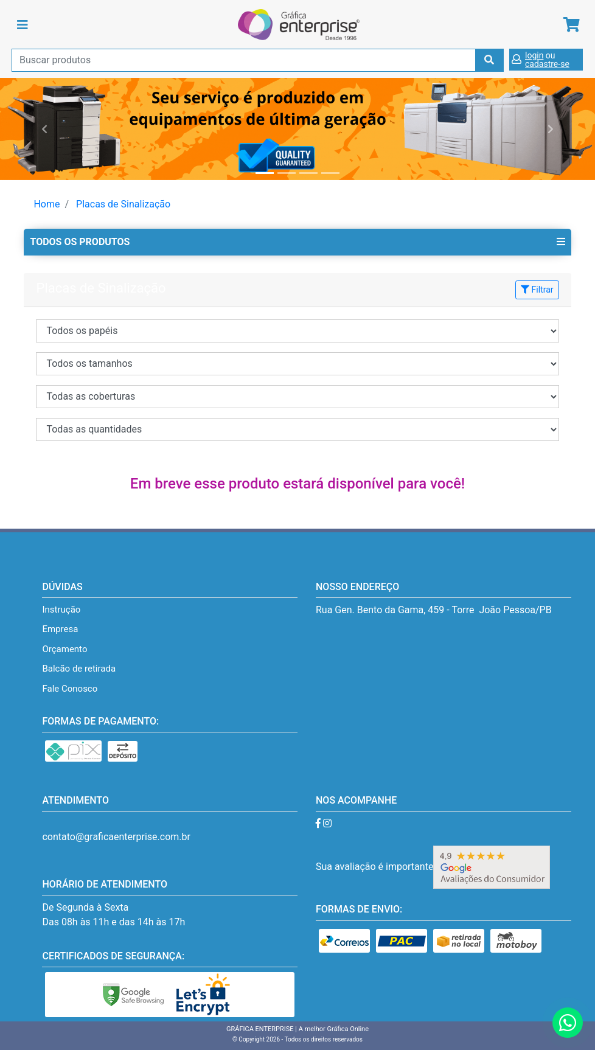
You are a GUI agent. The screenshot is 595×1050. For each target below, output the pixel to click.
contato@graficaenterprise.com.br (116, 837)
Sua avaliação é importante (433, 866)
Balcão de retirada (79, 668)
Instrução (61, 609)
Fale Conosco (69, 688)
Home (46, 204)
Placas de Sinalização (123, 204)
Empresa (60, 629)
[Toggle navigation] (22, 25)
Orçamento (64, 649)
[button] (44, 129)
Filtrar (537, 289)
